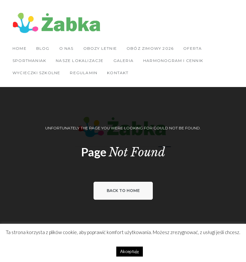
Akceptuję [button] (129, 251)
